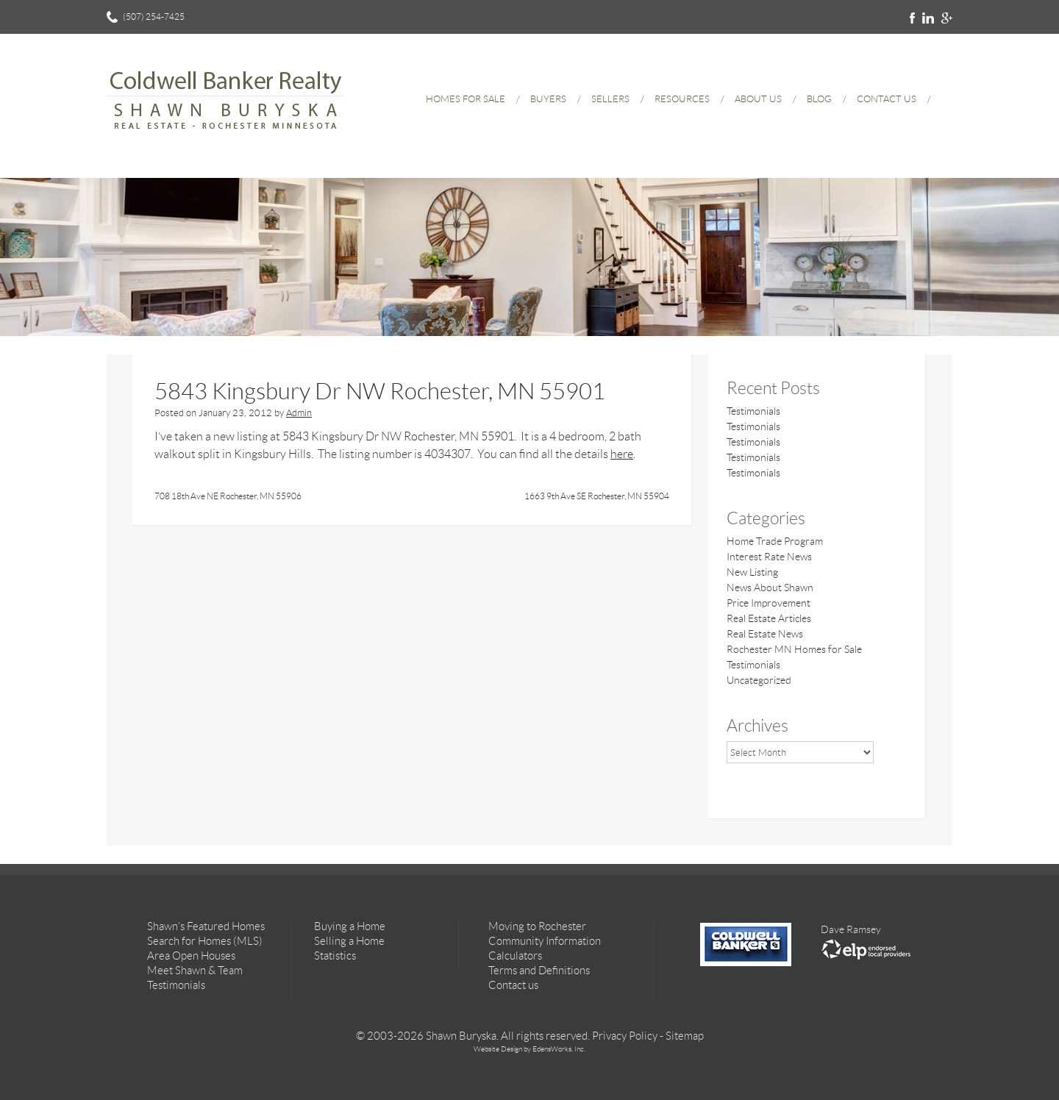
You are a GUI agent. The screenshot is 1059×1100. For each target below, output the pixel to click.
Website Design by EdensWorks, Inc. (529, 1049)
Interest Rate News (769, 556)
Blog (819, 98)
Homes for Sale (465, 98)
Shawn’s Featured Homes (206, 926)
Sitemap (685, 1036)
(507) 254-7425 (154, 16)
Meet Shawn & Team (195, 970)
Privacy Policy (624, 1036)
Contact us (513, 985)
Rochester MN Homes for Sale (794, 649)
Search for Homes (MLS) (205, 941)
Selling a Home (349, 941)
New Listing (752, 572)
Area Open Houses (191, 956)
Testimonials (753, 411)
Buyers (548, 98)
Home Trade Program (775, 541)
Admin (299, 412)
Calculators (515, 956)
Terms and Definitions (539, 970)
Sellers (610, 98)
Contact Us (886, 98)
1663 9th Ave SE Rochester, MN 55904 (596, 496)
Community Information (544, 941)
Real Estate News (765, 634)
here (621, 454)
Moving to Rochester (537, 926)
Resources (682, 98)
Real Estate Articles (769, 618)
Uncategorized (759, 680)
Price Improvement (768, 603)
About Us (758, 98)
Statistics (335, 956)
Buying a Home (349, 926)
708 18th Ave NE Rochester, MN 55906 (228, 496)
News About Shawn (770, 587)
